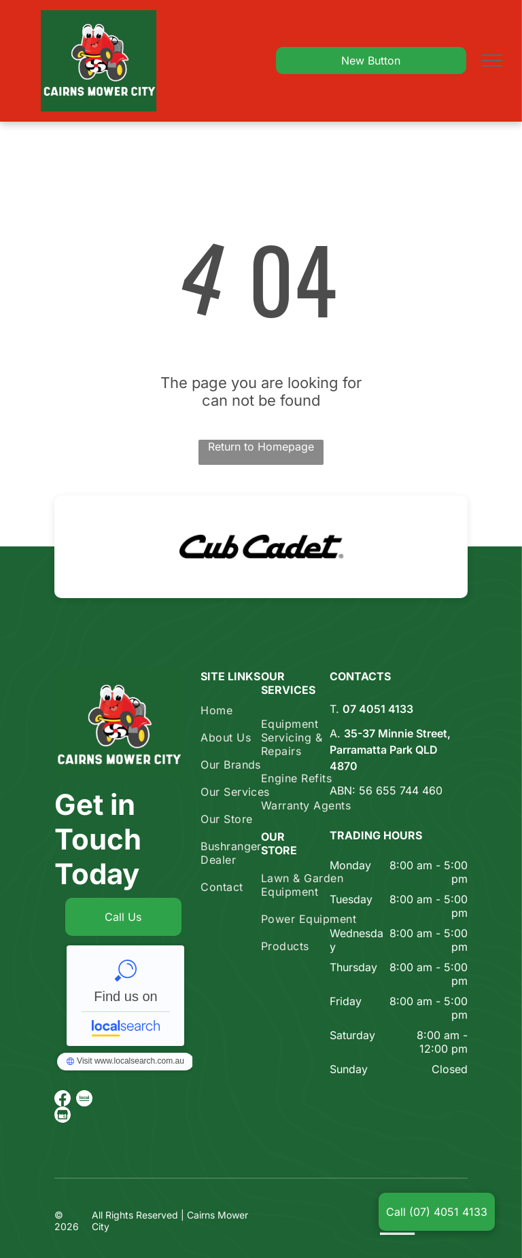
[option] (261, 547)
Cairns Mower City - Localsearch (125, 995)
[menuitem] (249, 710)
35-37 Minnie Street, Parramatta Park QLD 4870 (390, 750)
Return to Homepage (261, 446)
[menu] (492, 60)
